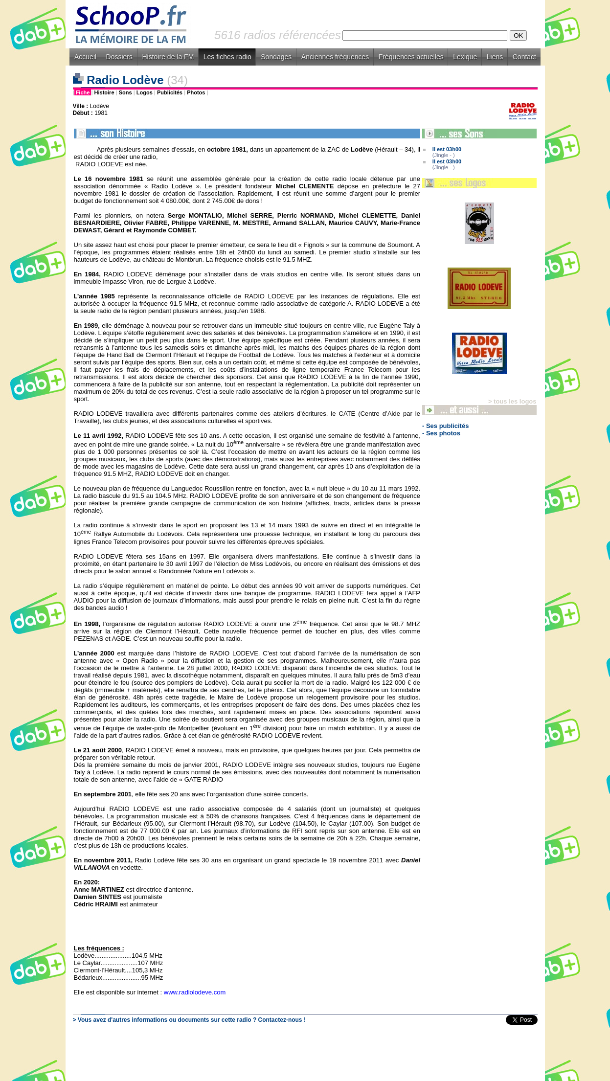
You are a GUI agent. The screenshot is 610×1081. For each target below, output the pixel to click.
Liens (495, 57)
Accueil (85, 57)
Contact (524, 57)
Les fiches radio (227, 57)
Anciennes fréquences (335, 57)
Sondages (276, 57)
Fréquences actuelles (411, 57)
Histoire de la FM (168, 57)
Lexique (465, 57)
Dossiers (119, 57)
